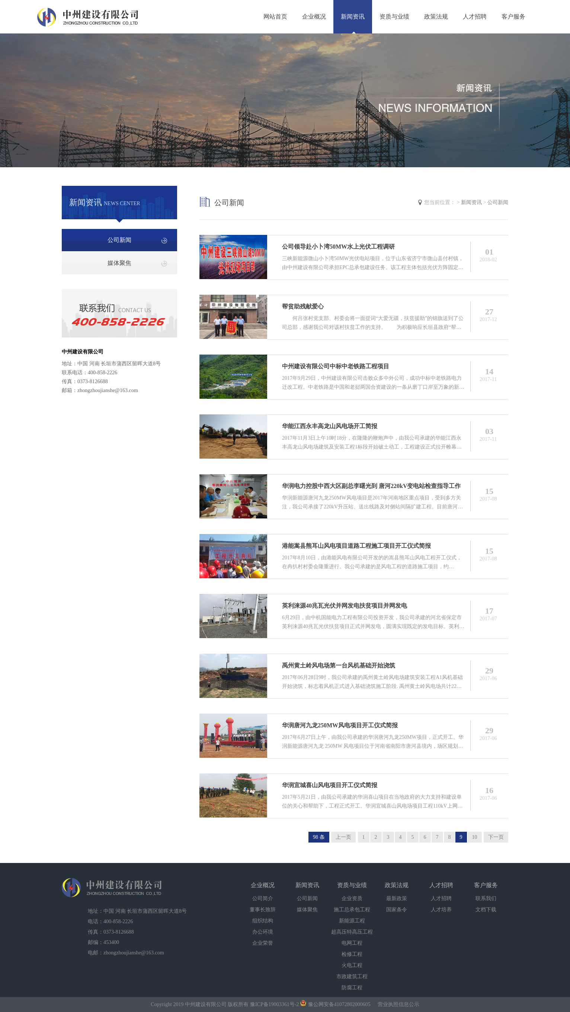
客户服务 (513, 16)
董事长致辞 (263, 909)
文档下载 (485, 909)
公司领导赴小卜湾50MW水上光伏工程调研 (338, 246)
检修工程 (352, 954)
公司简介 (262, 898)
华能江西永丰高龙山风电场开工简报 (329, 426)
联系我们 (485, 898)
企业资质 (352, 898)
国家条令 (396, 909)
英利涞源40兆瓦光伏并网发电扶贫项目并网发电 (344, 605)
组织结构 (262, 921)
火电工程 (352, 965)
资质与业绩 (394, 16)
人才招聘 (475, 16)
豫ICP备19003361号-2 (274, 1004)
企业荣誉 (262, 943)
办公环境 (262, 932)
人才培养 (441, 909)
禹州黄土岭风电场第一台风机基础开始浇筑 (338, 665)
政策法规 (436, 16)
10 (474, 837)
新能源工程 (352, 921)
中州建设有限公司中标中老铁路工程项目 (335, 366)
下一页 (496, 837)
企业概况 (314, 16)
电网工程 (352, 943)
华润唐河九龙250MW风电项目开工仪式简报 (340, 725)
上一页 (343, 837)
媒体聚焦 (119, 263)
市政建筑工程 (352, 976)
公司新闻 (119, 240)
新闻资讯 (353, 16)
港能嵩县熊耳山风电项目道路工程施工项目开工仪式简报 (356, 546)
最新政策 (396, 898)
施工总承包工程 (352, 909)
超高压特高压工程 (352, 932)
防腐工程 (352, 987)
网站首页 (275, 16)
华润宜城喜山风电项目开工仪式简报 (329, 785)
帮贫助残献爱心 (303, 306)
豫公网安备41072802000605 (335, 1004)
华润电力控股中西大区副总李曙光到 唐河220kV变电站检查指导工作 (371, 486)
